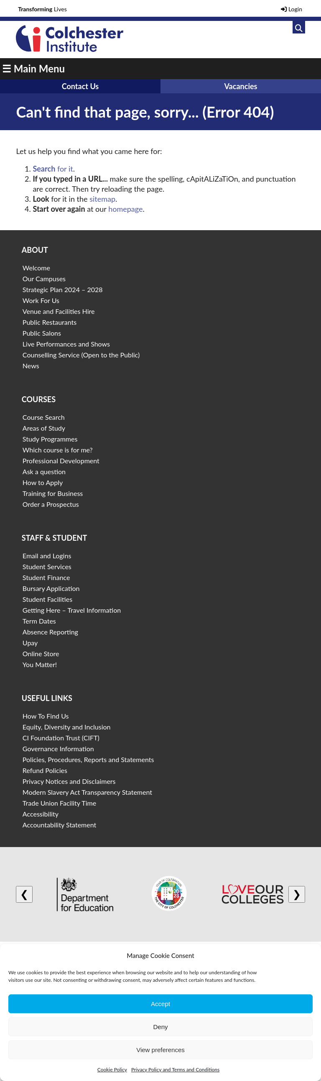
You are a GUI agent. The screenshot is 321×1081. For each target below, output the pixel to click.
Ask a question (44, 471)
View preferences (160, 1049)
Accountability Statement (59, 825)
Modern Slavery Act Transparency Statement (87, 792)
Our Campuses (44, 278)
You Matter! (40, 664)
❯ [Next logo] (297, 894)
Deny (160, 1026)
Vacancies (240, 86)
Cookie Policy (112, 1069)
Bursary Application (51, 588)
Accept (160, 1003)
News (31, 366)
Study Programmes (50, 439)
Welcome (36, 268)
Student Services (47, 566)
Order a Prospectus (51, 504)
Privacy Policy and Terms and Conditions (175, 1069)
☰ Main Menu (33, 68)
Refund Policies (45, 770)
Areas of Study (44, 428)
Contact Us (80, 86)
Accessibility (41, 814)
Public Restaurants (49, 322)
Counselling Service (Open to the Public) (81, 355)
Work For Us (41, 300)
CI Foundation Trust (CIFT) (61, 738)
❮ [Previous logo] (24, 894)
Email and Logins (47, 556)
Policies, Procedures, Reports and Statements (88, 759)
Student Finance (46, 577)
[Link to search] (299, 27)
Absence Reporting (50, 632)
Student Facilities (47, 599)
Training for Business (53, 493)
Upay (30, 643)
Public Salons (42, 333)
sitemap (102, 198)
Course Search (44, 417)
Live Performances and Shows (66, 344)
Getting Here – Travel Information (72, 610)
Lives (42, 9)
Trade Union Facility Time (59, 803)
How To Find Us (46, 716)
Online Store (41, 653)
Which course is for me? (58, 450)
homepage (125, 208)
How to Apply (43, 482)
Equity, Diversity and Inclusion (67, 727)
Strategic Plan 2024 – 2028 (63, 289)
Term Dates (39, 621)
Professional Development (61, 461)
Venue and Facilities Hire (59, 311)
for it (53, 168)
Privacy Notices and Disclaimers (69, 781)
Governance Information (58, 748)
